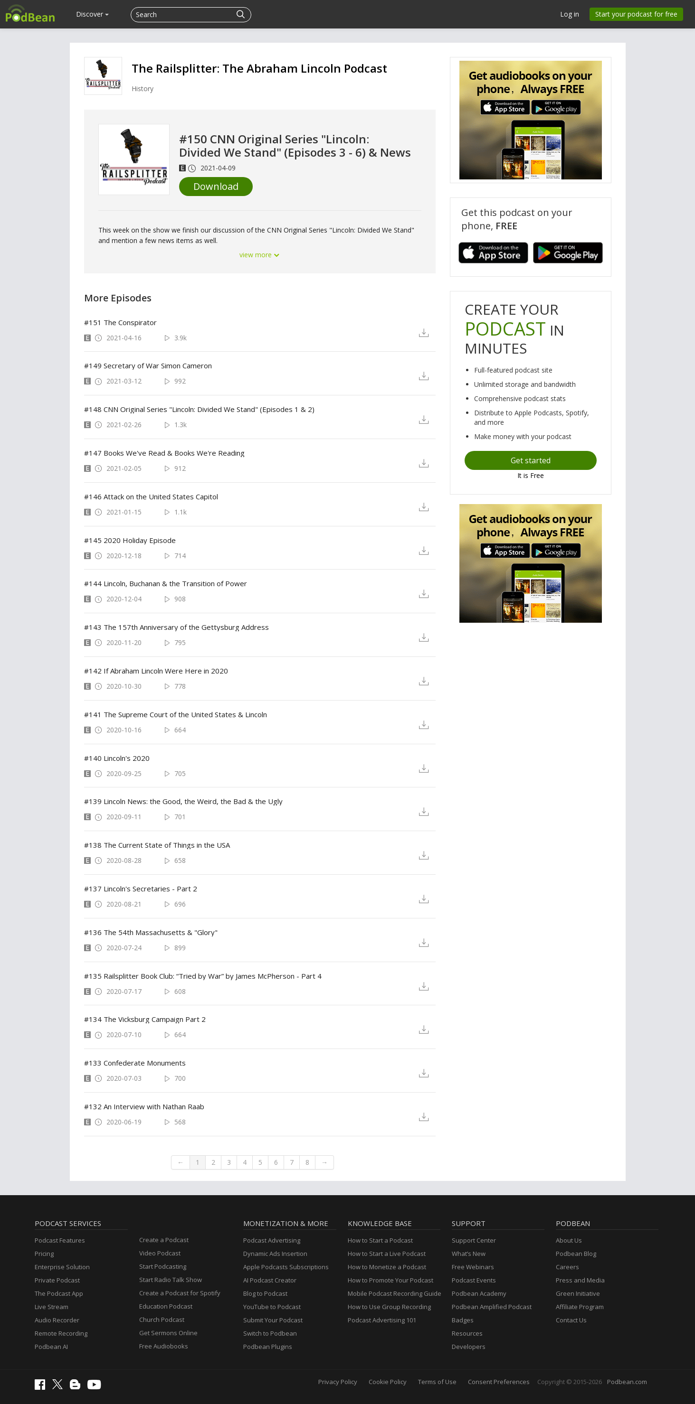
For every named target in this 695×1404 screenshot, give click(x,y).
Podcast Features (60, 1240)
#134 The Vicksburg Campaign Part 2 (145, 1019)
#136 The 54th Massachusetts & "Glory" (151, 932)
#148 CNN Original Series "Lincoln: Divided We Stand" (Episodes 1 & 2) (199, 409)
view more (259, 254)
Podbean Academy (479, 1293)
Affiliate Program (580, 1306)
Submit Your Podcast (273, 1320)
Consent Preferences (499, 1381)
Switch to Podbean (270, 1333)
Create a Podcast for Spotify (179, 1293)
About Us (569, 1240)
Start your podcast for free (636, 14)
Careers (567, 1267)
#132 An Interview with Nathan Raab (144, 1106)
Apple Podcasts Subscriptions (286, 1267)
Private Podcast (57, 1280)
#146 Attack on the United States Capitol (151, 496)
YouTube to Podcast (272, 1306)
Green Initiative (578, 1293)
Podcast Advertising (271, 1240)
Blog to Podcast (265, 1293)
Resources (467, 1333)
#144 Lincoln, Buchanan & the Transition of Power (165, 583)
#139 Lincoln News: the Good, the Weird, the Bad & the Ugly (183, 801)
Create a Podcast (164, 1240)
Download (215, 186)
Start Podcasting (162, 1266)
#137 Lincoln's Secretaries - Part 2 (140, 888)
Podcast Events (474, 1280)
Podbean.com (627, 1381)
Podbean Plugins (267, 1346)
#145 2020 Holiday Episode (130, 540)
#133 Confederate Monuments (135, 1062)
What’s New (469, 1253)
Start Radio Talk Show (170, 1279)
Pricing (44, 1253)
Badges (463, 1320)
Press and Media (580, 1280)
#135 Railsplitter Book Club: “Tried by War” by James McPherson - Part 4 (203, 976)
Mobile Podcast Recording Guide (394, 1293)
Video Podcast (160, 1253)
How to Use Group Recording (389, 1306)
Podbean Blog (576, 1253)
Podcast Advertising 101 (382, 1320)
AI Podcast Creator (269, 1280)
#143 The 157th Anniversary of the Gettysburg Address (176, 627)
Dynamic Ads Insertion (275, 1253)
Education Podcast (165, 1306)
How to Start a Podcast (380, 1240)
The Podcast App (59, 1293)
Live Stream (51, 1306)
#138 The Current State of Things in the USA (157, 845)
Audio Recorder (57, 1320)
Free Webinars (473, 1267)
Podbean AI (51, 1346)
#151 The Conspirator (120, 322)
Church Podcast (161, 1319)
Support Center (474, 1240)
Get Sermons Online (168, 1333)
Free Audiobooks (163, 1346)
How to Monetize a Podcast (387, 1267)
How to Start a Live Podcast (387, 1253)
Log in (569, 14)
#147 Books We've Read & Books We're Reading (164, 453)
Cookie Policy (388, 1381)
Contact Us (571, 1320)
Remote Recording (61, 1333)
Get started (531, 460)
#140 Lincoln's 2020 (117, 758)
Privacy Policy (337, 1381)
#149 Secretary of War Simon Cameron (148, 365)
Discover (92, 14)
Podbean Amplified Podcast (492, 1306)
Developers (469, 1346)
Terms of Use (437, 1381)
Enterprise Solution (62, 1267)
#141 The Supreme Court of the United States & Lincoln (175, 714)
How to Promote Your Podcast (390, 1280)
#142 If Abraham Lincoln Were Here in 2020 (156, 670)
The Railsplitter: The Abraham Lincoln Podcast (259, 68)
